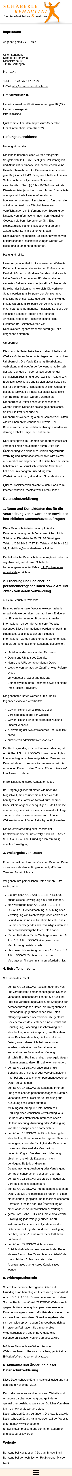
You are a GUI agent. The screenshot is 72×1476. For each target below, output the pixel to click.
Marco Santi (54, 1452)
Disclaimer (19, 485)
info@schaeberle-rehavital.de (30, 86)
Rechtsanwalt (33, 490)
